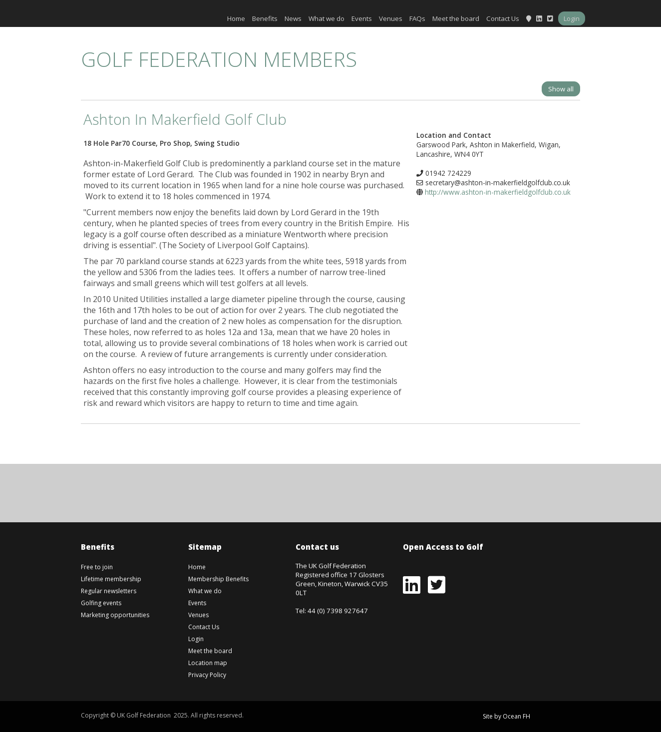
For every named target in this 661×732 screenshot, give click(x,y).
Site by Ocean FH (506, 716)
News (293, 18)
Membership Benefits (218, 579)
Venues (390, 18)
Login (572, 18)
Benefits (265, 18)
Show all (561, 88)
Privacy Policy (207, 675)
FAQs (417, 18)
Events (361, 18)
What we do (326, 18)
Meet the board (455, 18)
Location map (207, 663)
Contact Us (502, 18)
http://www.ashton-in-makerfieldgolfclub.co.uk (498, 192)
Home (236, 18)
